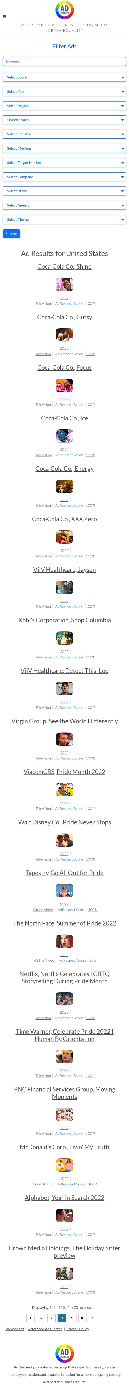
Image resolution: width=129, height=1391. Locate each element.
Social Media (43, 1184)
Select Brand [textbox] (17, 191)
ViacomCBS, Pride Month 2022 (64, 771)
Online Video (43, 909)
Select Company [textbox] (20, 177)
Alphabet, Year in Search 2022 (64, 1197)
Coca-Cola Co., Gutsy (64, 317)
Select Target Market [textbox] (24, 162)
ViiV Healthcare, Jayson (64, 569)
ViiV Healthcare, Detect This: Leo (64, 670)
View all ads (15, 1329)
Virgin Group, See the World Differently (64, 721)
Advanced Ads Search (45, 1329)
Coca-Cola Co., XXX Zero (64, 519)
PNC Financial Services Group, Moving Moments (64, 1092)
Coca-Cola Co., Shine (64, 266)
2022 (64, 298)
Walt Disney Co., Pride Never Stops (64, 822)
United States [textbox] (18, 119)
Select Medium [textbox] (19, 148)
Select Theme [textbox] (18, 219)
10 (82, 1318)
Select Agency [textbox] (18, 205)
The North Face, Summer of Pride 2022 (64, 923)
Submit (11, 233)
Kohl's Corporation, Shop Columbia (64, 620)
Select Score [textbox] (17, 77)
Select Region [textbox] (18, 105)
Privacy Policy (77, 1329)
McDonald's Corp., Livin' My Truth (64, 1147)
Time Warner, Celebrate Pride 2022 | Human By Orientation (64, 1035)
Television (43, 303)
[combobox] (64, 77)
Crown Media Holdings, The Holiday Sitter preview (64, 1251)
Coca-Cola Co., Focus (64, 367)
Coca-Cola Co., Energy (65, 468)
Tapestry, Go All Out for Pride (64, 872)
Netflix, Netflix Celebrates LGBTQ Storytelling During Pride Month (64, 977)
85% (93, 960)
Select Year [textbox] (16, 91)
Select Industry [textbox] (19, 134)
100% (90, 303)
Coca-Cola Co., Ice (64, 418)
